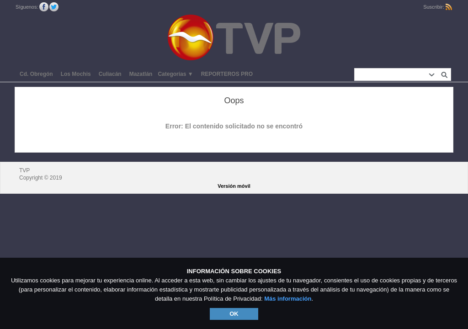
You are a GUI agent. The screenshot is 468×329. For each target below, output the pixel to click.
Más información (287, 298)
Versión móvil (234, 186)
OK (234, 313)
